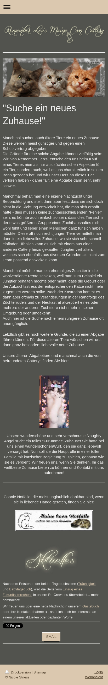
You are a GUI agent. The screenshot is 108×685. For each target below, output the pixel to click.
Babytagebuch (20, 589)
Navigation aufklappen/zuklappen (54, 7)
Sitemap (39, 672)
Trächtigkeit (87, 584)
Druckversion (18, 672)
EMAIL (51, 637)
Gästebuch (90, 606)
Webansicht (94, 677)
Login (98, 672)
